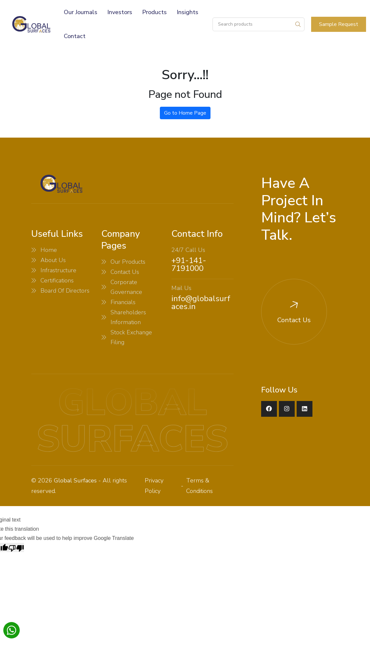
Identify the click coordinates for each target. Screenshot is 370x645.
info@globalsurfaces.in (200, 302)
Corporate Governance (126, 287)
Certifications (57, 280)
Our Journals (80, 12)
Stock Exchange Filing (131, 337)
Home (48, 250)
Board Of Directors (64, 291)
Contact (75, 36)
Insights (187, 12)
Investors (119, 12)
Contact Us (125, 272)
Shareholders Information (128, 317)
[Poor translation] (16, 547)
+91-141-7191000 (188, 264)
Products (154, 12)
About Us (53, 260)
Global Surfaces (75, 480)
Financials (123, 302)
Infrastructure (58, 270)
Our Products (128, 262)
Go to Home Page (185, 113)
